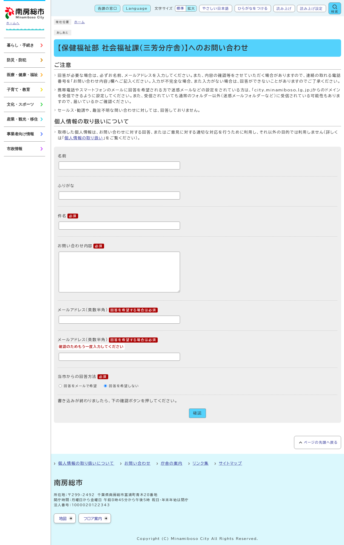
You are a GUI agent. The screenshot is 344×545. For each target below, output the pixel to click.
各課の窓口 (107, 8)
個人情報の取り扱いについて (86, 463)
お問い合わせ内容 (81, 246)
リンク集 (201, 463)
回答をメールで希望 (80, 386)
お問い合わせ (137, 463)
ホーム (79, 22)
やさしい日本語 (215, 8)
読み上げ (284, 8)
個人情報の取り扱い (84, 138)
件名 (68, 216)
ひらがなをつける (253, 8)
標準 (180, 8)
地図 (63, 519)
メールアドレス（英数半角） (108, 310)
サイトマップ (230, 463)
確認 (197, 413)
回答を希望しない (124, 386)
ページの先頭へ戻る (321, 442)
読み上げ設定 (311, 8)
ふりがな (66, 186)
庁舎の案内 (172, 463)
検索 (334, 11)
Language (136, 8)
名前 (62, 156)
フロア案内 (93, 519)
